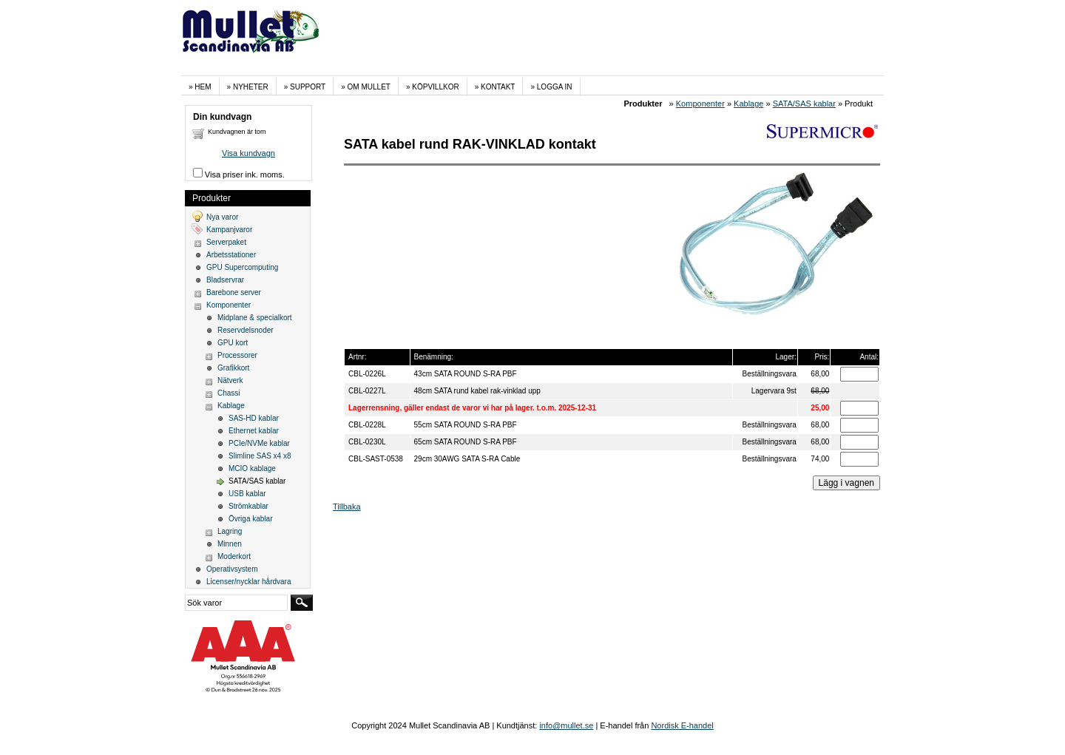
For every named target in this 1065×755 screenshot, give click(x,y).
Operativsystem (231, 569)
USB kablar (247, 494)
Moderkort (234, 556)
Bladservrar (225, 280)
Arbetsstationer (231, 255)
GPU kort (232, 343)
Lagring (229, 531)
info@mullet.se (566, 725)
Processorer (237, 355)
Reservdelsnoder (245, 330)
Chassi (228, 393)
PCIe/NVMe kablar (259, 443)
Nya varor (222, 217)
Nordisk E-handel (682, 725)
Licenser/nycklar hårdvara (248, 582)
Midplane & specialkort (254, 318)
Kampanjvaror (229, 230)
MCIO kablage (252, 468)
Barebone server (233, 292)
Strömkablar (248, 506)
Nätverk (230, 380)
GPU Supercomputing (242, 267)
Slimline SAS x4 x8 (260, 456)
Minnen (229, 544)
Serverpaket (226, 242)
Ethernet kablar (254, 431)
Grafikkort (233, 368)
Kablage (748, 103)
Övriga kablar (250, 519)
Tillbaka (347, 506)
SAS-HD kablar (254, 418)
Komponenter (700, 103)
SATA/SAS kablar (804, 103)
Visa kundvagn (248, 153)
